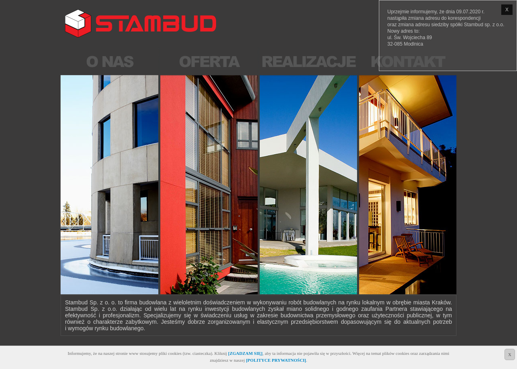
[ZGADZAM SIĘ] (245, 353)
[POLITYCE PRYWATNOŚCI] (276, 360)
